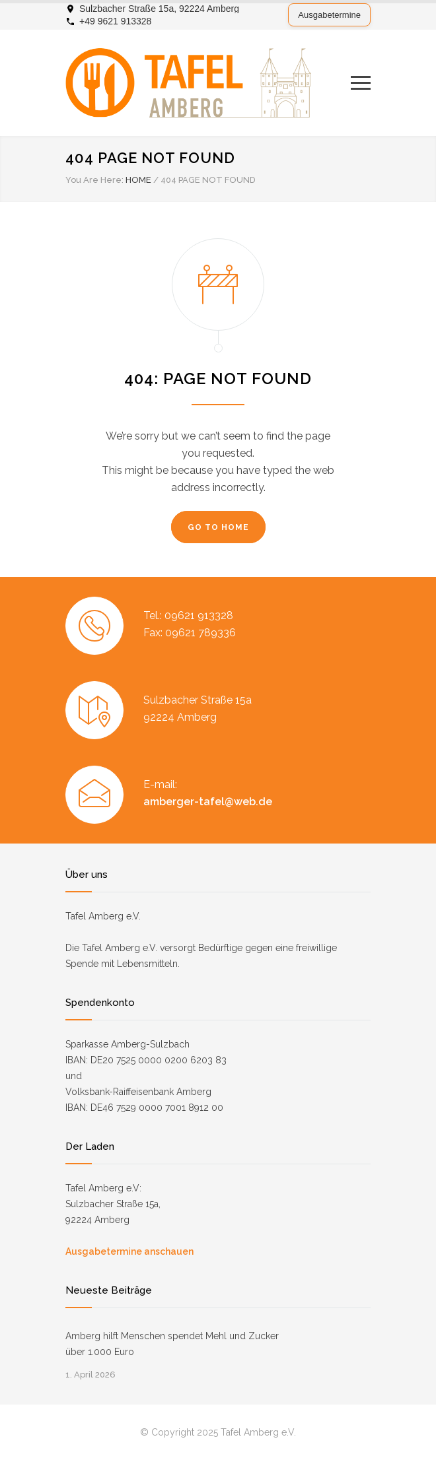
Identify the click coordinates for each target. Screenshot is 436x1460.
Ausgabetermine (329, 15)
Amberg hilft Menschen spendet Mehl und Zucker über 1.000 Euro (172, 1344)
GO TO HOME (218, 527)
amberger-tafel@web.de (207, 801)
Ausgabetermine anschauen (129, 1251)
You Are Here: (94, 180)
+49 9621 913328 (115, 21)
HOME (138, 180)
